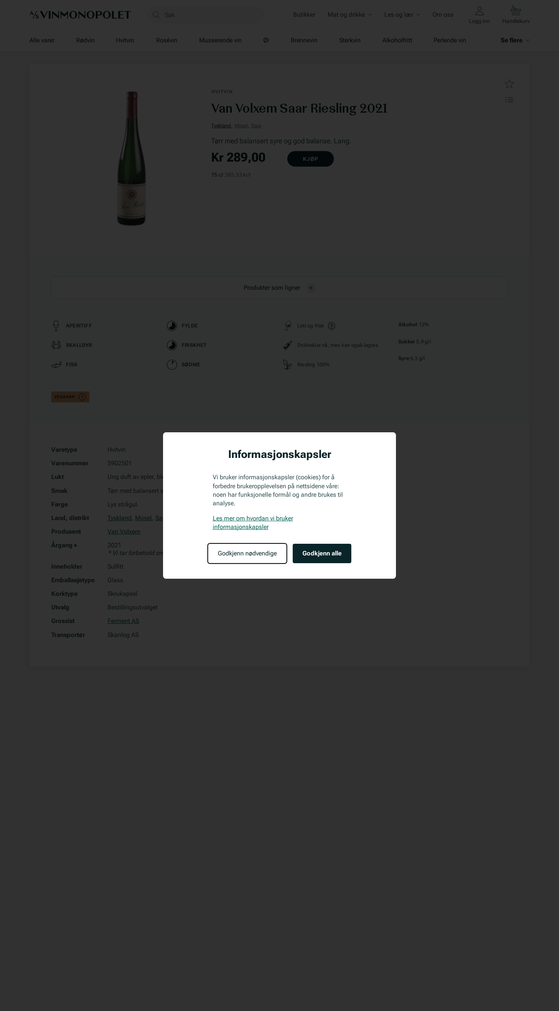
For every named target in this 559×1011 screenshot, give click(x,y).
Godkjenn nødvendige (247, 553)
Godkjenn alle (322, 553)
